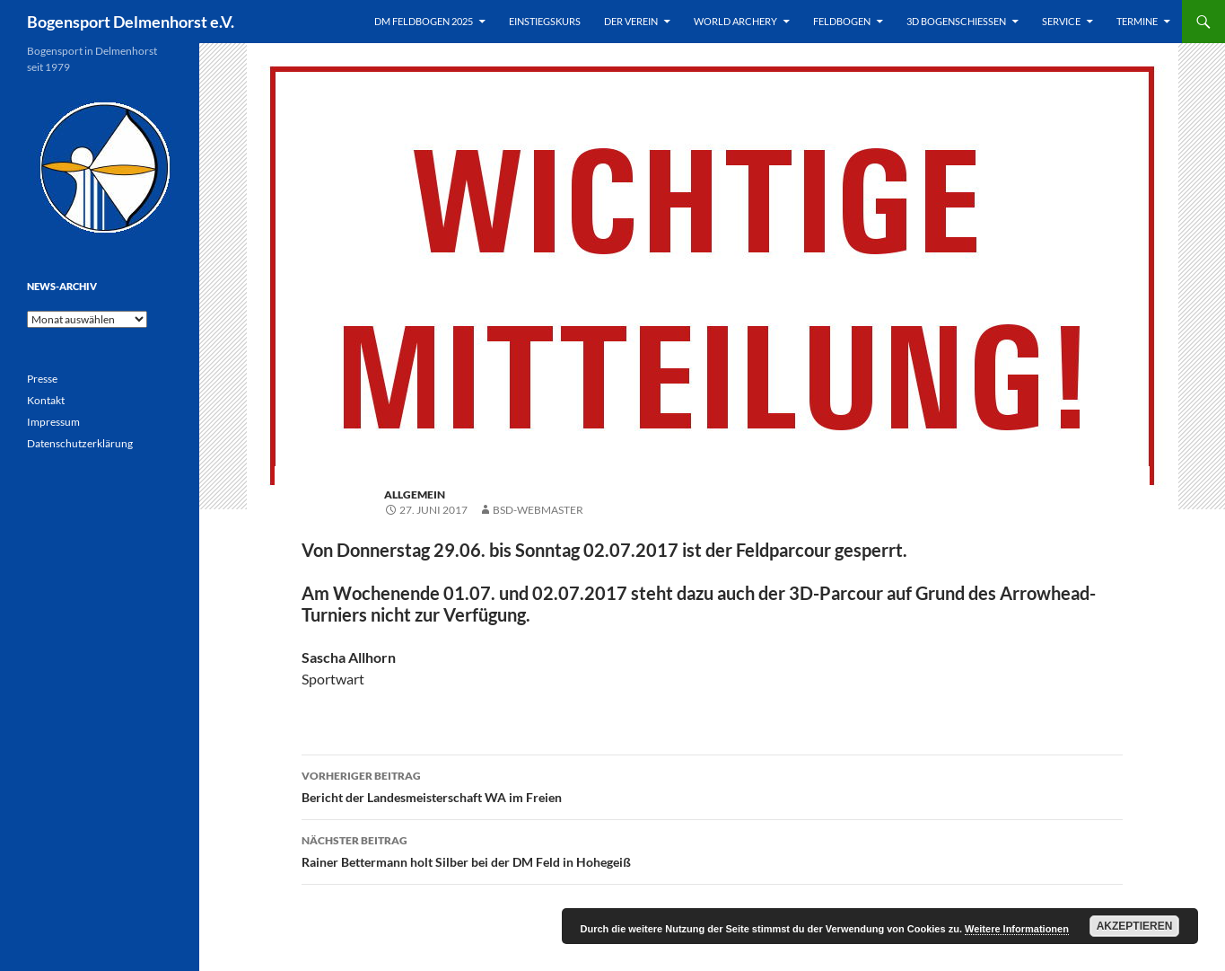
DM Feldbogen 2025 (423, 21)
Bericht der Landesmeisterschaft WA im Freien (712, 785)
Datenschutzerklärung (80, 443)
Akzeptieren (1135, 926)
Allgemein (414, 494)
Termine (1137, 21)
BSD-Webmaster (538, 509)
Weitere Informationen (1017, 928)
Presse (42, 378)
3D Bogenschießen (956, 21)
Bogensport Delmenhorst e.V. (130, 21)
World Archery (735, 21)
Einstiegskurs (545, 21)
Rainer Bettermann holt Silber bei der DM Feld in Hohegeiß (712, 849)
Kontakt (46, 400)
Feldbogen (842, 21)
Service (1061, 21)
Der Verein (631, 21)
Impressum (53, 421)
